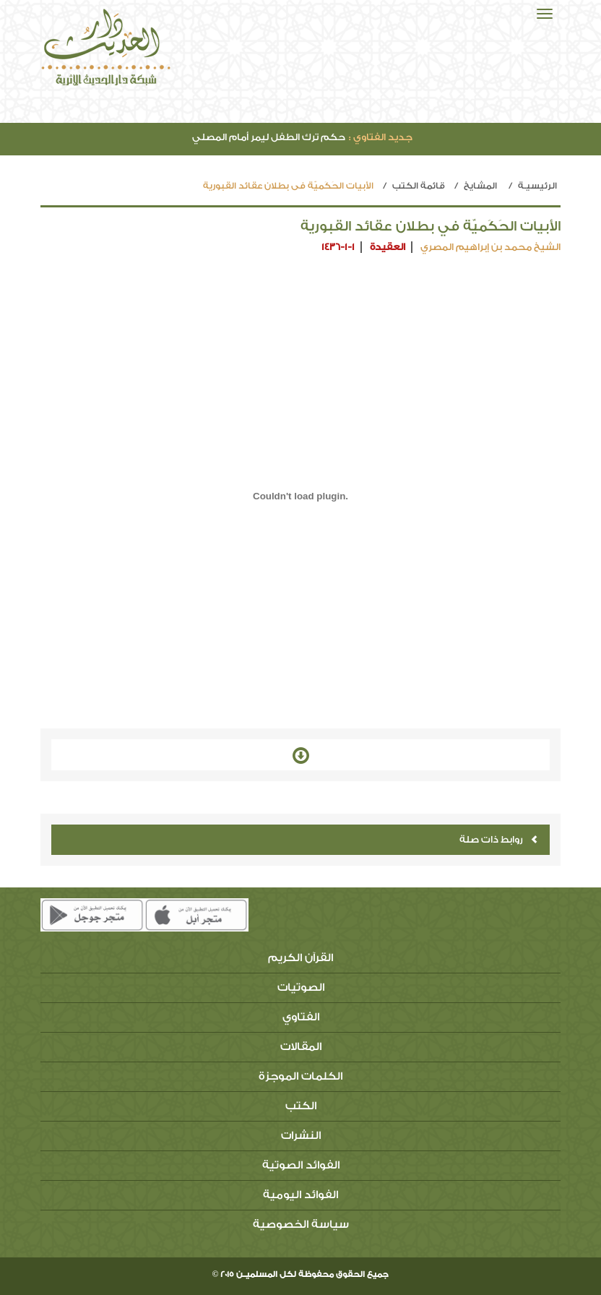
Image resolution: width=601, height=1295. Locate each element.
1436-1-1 (338, 246)
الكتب (300, 1106)
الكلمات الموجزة (300, 1076)
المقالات (300, 1047)
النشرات (301, 1136)
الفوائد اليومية (300, 1195)
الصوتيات (300, 987)
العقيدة (387, 246)
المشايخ (480, 186)
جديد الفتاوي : (380, 137)
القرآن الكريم (300, 958)
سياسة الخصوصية (301, 1224)
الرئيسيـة (537, 186)
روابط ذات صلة (498, 839)
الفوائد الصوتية (301, 1165)
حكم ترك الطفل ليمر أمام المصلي (302, 137)
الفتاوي (300, 1017)
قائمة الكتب (418, 186)
